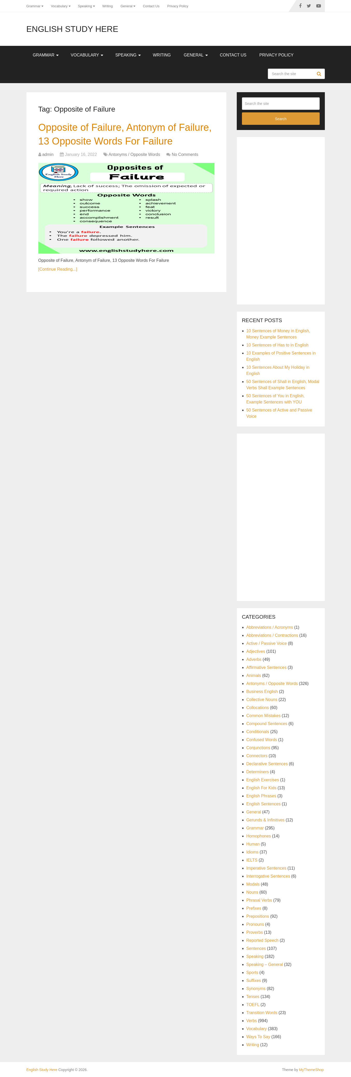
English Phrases (261, 796)
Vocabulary (59, 6)
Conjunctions (258, 748)
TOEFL (253, 1004)
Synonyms (256, 988)
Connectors (257, 756)
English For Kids (261, 788)
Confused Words (261, 740)
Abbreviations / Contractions (272, 635)
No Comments (185, 154)
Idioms (252, 852)
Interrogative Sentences (268, 876)
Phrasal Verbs (259, 900)
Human (253, 844)
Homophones (258, 836)
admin (48, 154)
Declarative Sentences (267, 764)
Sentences (256, 948)
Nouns (252, 892)
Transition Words (261, 1012)
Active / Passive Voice (266, 643)
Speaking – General (264, 964)
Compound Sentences (266, 723)
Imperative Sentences (266, 868)
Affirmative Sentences (266, 667)
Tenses (253, 996)
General (126, 6)
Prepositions (257, 916)
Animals (253, 675)
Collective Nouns (261, 699)
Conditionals (257, 731)
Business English (262, 691)
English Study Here (72, 29)
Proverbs (254, 932)
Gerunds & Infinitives (265, 820)
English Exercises (262, 780)
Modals (253, 884)
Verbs (251, 1020)
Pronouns (255, 924)
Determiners (257, 772)
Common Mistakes (263, 715)
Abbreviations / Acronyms (269, 627)
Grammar (33, 6)
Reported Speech (262, 940)
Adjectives (255, 651)
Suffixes (253, 980)
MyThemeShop (311, 1070)
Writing (107, 6)
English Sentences (263, 804)
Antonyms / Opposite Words (134, 154)
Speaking (85, 6)
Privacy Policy (177, 6)
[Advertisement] (281, 220)
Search (319, 74)
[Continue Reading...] (57, 269)
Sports (252, 972)
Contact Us (151, 6)
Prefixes (253, 908)
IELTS (251, 860)
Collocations (257, 707)
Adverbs (254, 659)
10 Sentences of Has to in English (277, 345)
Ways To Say (258, 1037)
